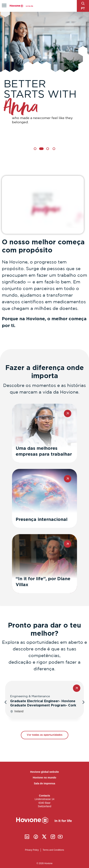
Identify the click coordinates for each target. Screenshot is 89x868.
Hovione (22, 6)
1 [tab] (35, 148)
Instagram (52, 836)
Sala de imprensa (44, 783)
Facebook (35, 836)
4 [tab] (54, 148)
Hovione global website (44, 771)
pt (83, 8)
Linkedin (27, 836)
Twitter (44, 836)
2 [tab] (41, 148)
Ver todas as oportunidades (44, 735)
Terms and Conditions (53, 850)
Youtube (60, 836)
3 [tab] (47, 148)
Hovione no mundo (44, 777)
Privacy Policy (32, 850)
